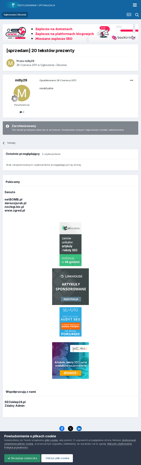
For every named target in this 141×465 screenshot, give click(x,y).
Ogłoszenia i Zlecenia (53, 65)
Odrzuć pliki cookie (58, 458)
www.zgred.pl (15, 210)
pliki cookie (51, 440)
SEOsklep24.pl (15, 402)
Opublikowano (57, 80)
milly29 (21, 80)
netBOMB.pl (13, 199)
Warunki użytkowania (119, 443)
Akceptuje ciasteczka (22, 458)
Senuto (10, 192)
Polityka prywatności (16, 447)
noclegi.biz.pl (14, 207)
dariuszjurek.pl (15, 203)
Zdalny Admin (15, 405)
